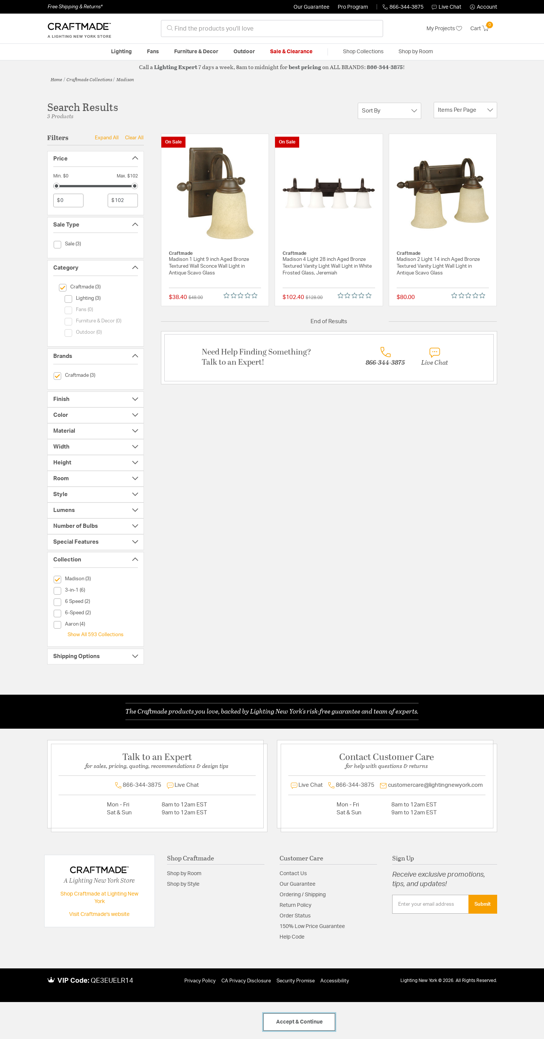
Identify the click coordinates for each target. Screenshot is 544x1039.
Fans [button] (153, 51)
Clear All (134, 137)
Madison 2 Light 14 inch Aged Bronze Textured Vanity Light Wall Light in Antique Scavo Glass (438, 266)
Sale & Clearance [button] (291, 51)
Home (56, 79)
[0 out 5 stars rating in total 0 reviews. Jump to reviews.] (242, 295)
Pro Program (353, 7)
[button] (483, 7)
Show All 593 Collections (96, 634)
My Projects (444, 28)
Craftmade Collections (89, 79)
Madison (125, 79)
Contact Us (293, 873)
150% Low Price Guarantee (312, 926)
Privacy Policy (200, 981)
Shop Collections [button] (363, 51)
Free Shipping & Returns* (75, 6)
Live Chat (446, 7)
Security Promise (296, 981)
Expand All (107, 137)
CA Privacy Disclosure (246, 981)
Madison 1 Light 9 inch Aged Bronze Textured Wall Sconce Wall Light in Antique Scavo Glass (209, 266)
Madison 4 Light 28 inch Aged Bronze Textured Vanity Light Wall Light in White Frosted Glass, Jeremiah (327, 266)
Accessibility (334, 981)
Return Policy (295, 905)
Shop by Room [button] (416, 51)
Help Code (292, 937)
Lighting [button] (121, 51)
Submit (482, 904)
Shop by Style (183, 884)
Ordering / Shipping (303, 894)
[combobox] (272, 28)
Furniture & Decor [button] (196, 51)
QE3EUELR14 (112, 980)
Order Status (295, 916)
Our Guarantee (311, 7)
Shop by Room (184, 873)
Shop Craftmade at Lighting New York (99, 897)
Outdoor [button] (244, 51)
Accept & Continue (299, 1022)
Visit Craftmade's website (99, 914)
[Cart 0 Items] (483, 28)
